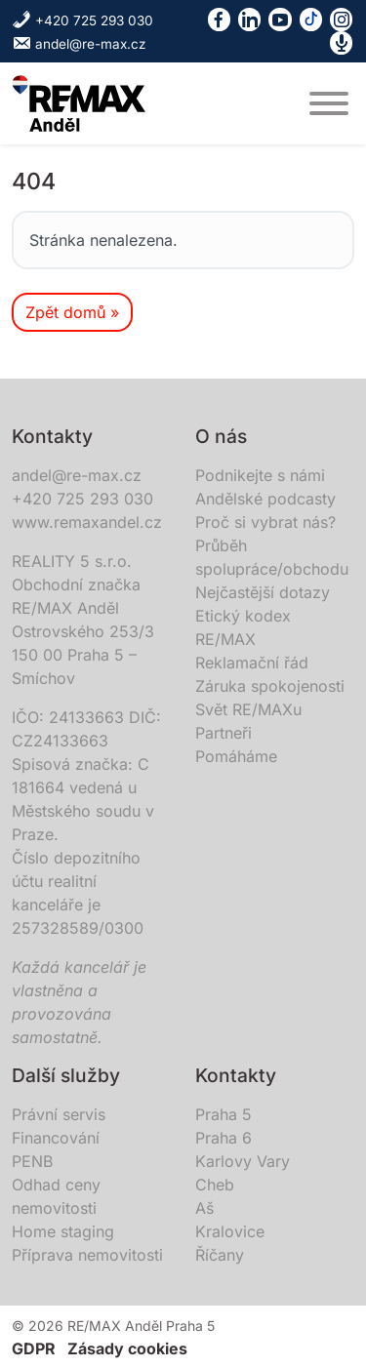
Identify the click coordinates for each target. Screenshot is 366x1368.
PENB (32, 1161)
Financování (56, 1137)
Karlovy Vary (242, 1161)
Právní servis (58, 1114)
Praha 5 (223, 1114)
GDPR (34, 1348)
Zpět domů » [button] (72, 312)
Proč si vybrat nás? (265, 522)
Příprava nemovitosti (87, 1255)
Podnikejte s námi (260, 475)
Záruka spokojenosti (270, 686)
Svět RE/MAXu (248, 709)
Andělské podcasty (265, 498)
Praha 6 (223, 1137)
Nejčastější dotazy (262, 592)
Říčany (219, 1255)
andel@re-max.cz (79, 44)
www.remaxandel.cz (87, 522)
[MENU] (328, 103)
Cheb (214, 1184)
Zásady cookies (127, 1348)
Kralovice (229, 1231)
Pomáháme (236, 756)
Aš (204, 1208)
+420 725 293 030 (82, 20)
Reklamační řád (251, 662)
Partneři (223, 733)
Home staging (63, 1231)
